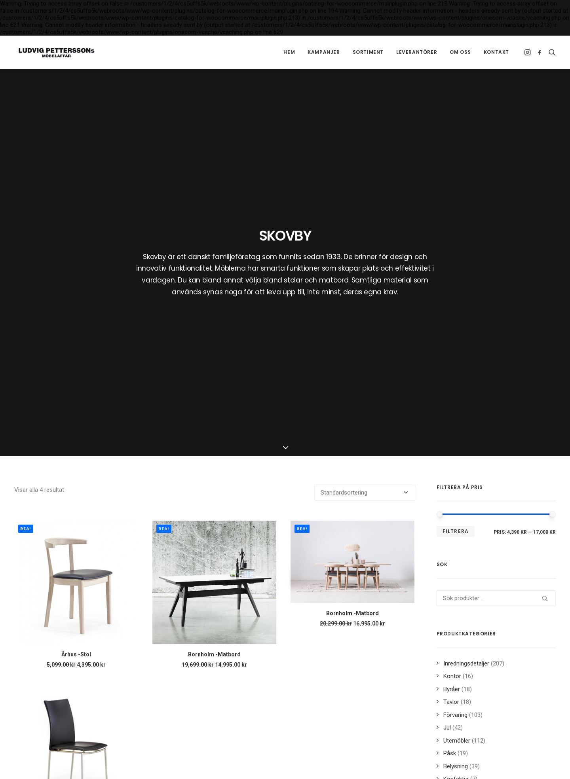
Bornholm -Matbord (214, 424)
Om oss (460, 52)
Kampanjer (324, 52)
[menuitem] (289, 52)
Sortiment (368, 52)
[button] (528, 52)
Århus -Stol (76, 424)
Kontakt (496, 52)
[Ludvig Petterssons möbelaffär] (53, 52)
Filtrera (456, 300)
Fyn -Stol (76, 585)
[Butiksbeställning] (364, 262)
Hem (289, 52)
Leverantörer (416, 52)
